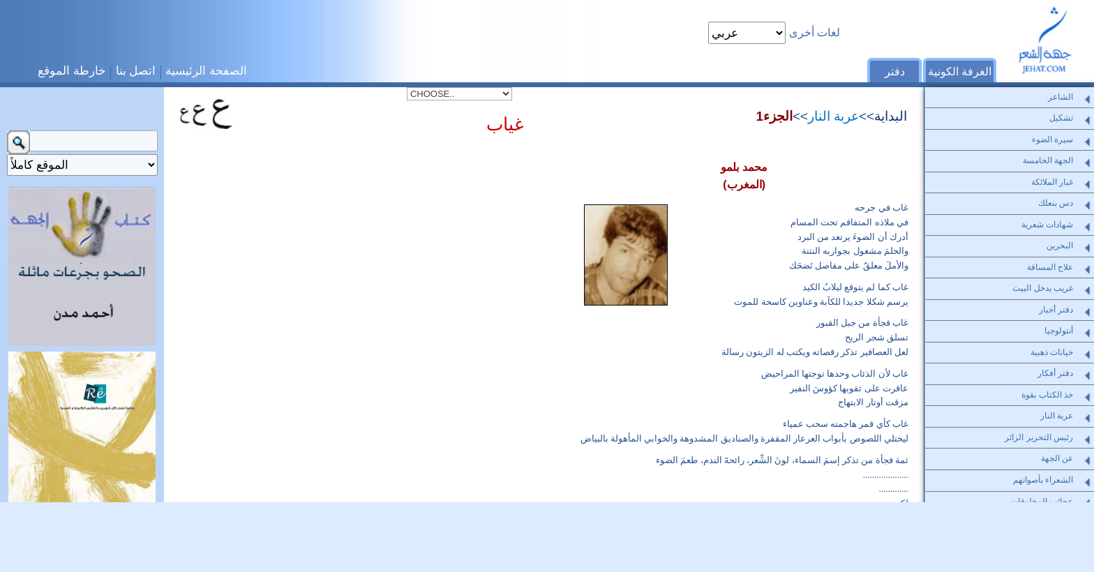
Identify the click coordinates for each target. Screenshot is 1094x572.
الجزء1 (774, 116)
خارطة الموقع (72, 70)
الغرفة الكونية (959, 71)
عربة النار (833, 116)
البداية (890, 116)
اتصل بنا (136, 70)
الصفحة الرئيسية (206, 70)
